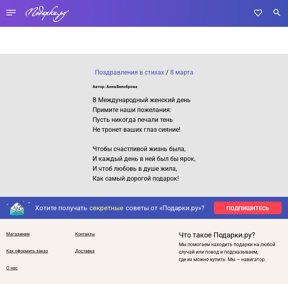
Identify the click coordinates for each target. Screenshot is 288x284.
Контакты (85, 234)
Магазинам (18, 234)
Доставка (85, 251)
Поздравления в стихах (129, 72)
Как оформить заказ (27, 251)
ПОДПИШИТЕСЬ (248, 208)
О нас (12, 268)
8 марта (181, 72)
